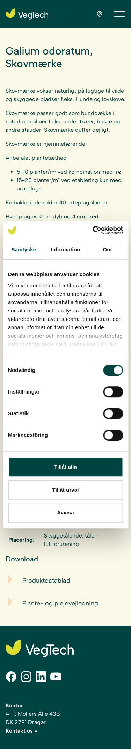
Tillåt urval (65, 490)
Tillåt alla (65, 467)
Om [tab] (107, 249)
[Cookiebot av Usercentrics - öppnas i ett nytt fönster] (93, 230)
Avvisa (65, 513)
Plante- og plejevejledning (60, 603)
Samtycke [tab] (23, 249)
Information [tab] (65, 249)
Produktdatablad (46, 580)
